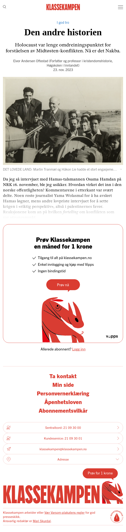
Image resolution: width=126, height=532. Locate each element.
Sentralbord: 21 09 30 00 (63, 427)
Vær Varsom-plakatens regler (64, 512)
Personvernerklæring (63, 393)
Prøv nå (63, 284)
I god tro (63, 22)
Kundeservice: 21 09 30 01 (63, 438)
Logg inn (79, 348)
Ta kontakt (63, 375)
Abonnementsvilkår (63, 410)
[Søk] (4, 7)
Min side (63, 384)
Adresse (63, 459)
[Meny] (120, 7)
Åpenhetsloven (63, 401)
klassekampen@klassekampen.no (63, 449)
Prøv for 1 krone (100, 472)
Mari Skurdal (42, 521)
